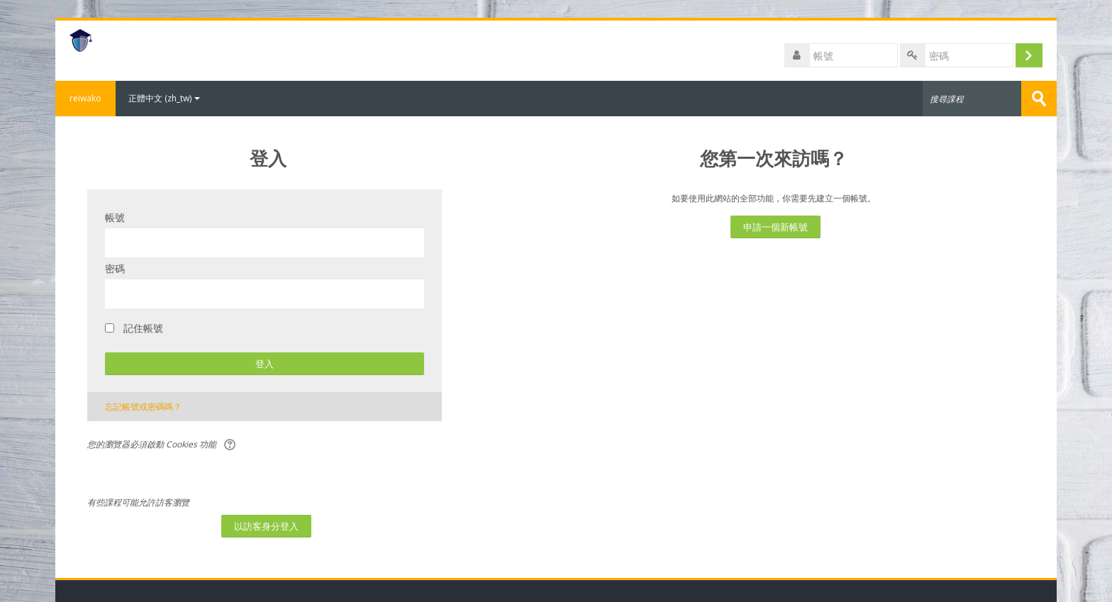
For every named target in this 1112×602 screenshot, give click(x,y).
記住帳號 (143, 328)
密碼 (115, 268)
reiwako (85, 98)
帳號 (115, 217)
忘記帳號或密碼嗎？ (143, 407)
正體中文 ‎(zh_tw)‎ (164, 98)
